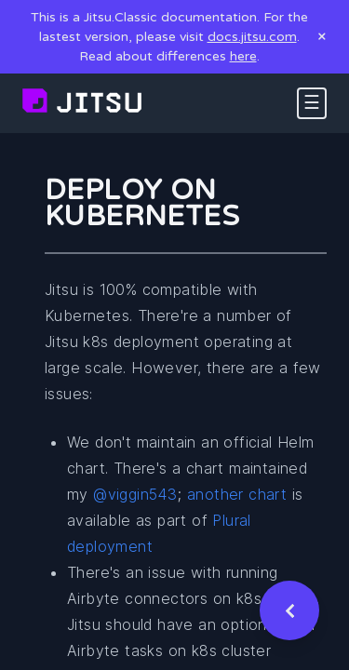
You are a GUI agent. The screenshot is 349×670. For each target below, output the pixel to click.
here (243, 56)
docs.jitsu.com (252, 37)
